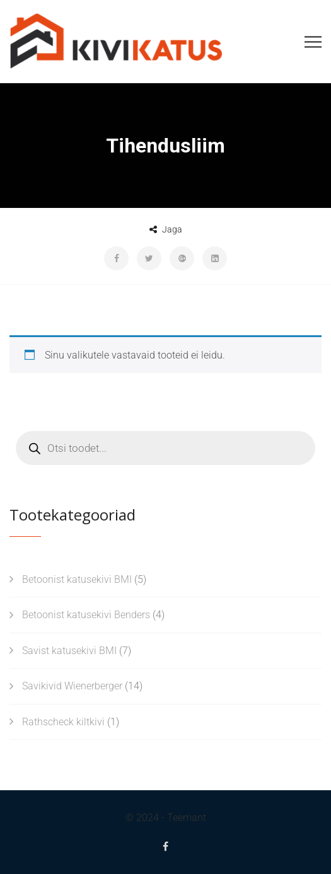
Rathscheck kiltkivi (63, 722)
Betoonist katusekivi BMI (77, 579)
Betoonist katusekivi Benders (86, 615)
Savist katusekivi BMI (69, 651)
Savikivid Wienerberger (72, 686)
